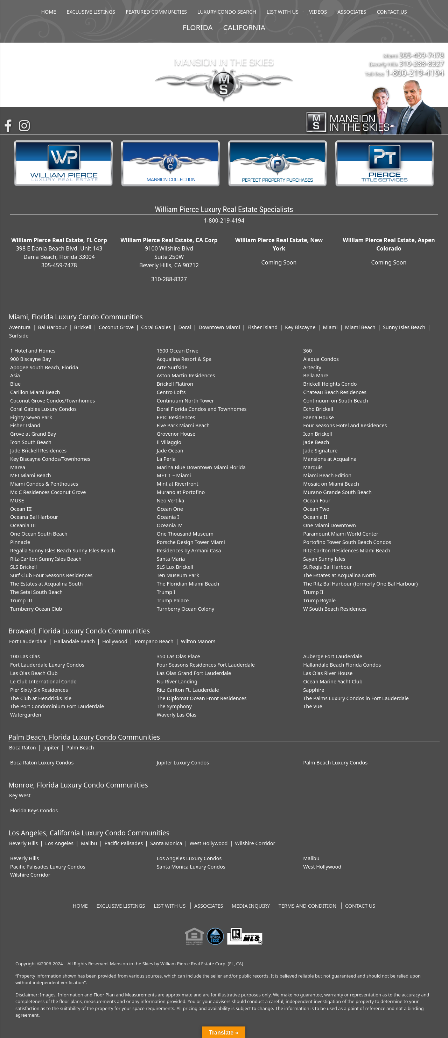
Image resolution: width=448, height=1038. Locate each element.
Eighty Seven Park (31, 417)
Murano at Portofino (181, 492)
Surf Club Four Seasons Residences (51, 575)
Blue (15, 383)
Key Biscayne (300, 327)
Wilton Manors (198, 641)
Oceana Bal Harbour (34, 517)
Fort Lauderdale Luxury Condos (47, 664)
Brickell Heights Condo (330, 383)
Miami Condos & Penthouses (44, 483)
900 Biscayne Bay (30, 359)
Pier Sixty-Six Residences (39, 690)
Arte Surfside (172, 367)
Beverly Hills (23, 843)
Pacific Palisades (123, 843)
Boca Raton (22, 747)
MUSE (17, 500)
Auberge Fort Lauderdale (332, 656)
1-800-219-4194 (414, 72)
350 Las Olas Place (178, 656)
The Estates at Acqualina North (339, 575)
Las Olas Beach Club (34, 673)
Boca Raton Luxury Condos (42, 762)
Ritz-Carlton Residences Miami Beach (346, 550)
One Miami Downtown (329, 525)
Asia (15, 375)
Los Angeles (59, 843)
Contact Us (360, 905)
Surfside (18, 335)
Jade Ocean (170, 450)
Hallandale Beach (74, 641)
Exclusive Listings (121, 905)
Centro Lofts (171, 392)
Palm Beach (80, 747)
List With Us (170, 905)
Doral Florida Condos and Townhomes (202, 409)
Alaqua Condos (321, 359)
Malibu (89, 843)
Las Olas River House (327, 673)
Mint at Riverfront (177, 483)
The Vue (312, 706)
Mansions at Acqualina (329, 459)
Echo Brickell (318, 409)
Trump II (313, 592)
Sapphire (313, 690)
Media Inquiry (251, 905)
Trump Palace (173, 600)
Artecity (312, 367)
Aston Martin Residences (186, 375)
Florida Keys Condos (34, 810)
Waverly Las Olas (177, 714)
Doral (184, 327)
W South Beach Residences (334, 608)
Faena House (318, 417)
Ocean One (170, 509)
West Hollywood (209, 843)
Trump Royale (319, 600)
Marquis (312, 467)
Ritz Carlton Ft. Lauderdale (188, 690)
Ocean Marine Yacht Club (332, 681)
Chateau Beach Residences (334, 392)
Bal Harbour (52, 327)
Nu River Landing (177, 681)
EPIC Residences (176, 417)
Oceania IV (169, 525)
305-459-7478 (421, 55)
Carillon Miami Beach (35, 392)
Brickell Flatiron (175, 383)
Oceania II (315, 517)
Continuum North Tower (185, 400)
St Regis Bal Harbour (327, 567)
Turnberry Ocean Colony (185, 608)
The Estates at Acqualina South (46, 583)
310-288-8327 (421, 63)
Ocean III (21, 509)
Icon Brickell (317, 433)
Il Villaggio (169, 442)
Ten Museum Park (178, 575)
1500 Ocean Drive (177, 350)
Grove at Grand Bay (33, 433)
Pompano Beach (154, 641)
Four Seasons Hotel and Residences (345, 425)
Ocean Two (316, 509)
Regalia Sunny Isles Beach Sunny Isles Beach (62, 550)
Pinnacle (20, 542)
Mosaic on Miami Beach (331, 483)
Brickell (82, 327)
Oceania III (23, 525)
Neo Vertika (170, 500)
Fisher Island (262, 327)
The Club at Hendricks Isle (40, 698)
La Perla (166, 459)
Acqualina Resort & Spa (184, 359)
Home (80, 905)
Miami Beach (360, 327)
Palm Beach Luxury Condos (335, 762)
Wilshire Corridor (255, 843)
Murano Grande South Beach (337, 492)
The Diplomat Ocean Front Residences (202, 698)
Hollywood (114, 641)
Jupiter (51, 747)
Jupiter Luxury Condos (183, 762)
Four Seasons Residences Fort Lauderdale (206, 664)
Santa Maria (171, 559)
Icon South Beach (30, 442)
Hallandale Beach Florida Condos (342, 664)
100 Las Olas (25, 656)
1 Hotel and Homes (33, 350)
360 (307, 350)
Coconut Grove (116, 327)
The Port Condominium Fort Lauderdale (57, 706)
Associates (208, 905)
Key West (19, 795)
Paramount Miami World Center (340, 533)
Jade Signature (320, 450)
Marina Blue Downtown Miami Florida (201, 467)
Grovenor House (176, 433)
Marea (17, 467)
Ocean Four (316, 500)
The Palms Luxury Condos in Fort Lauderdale (355, 698)
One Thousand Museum (185, 533)
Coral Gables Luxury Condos (43, 409)
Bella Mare (315, 375)
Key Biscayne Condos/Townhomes (50, 459)
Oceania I (168, 517)
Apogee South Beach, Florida (44, 367)
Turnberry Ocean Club (36, 608)
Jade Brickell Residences (38, 450)
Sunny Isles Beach (404, 327)
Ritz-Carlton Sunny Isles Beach (46, 559)
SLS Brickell (23, 567)
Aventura (19, 327)
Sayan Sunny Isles (324, 559)
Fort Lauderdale (28, 641)
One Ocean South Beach (39, 533)
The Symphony (174, 706)
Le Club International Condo (43, 681)
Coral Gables (156, 327)
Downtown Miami (219, 327)
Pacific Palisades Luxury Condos (47, 866)
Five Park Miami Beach (183, 425)
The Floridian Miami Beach (188, 583)
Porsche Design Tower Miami (191, 542)
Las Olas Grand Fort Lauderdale (194, 673)
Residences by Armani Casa (189, 550)
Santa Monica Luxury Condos (191, 866)
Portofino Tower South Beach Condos (347, 542)
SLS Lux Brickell (175, 567)
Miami (330, 327)
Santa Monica (166, 843)
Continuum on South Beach (335, 400)
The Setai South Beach (36, 592)
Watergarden (25, 714)
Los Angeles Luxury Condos (189, 858)
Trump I (166, 592)
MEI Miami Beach (30, 475)
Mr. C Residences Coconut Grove (48, 492)
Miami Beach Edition (327, 475)
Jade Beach (316, 442)
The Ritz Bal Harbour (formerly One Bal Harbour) (360, 583)
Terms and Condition (307, 905)
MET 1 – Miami (174, 475)
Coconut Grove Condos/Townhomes (52, 400)
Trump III (21, 600)
